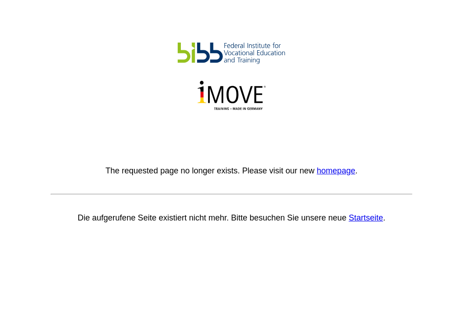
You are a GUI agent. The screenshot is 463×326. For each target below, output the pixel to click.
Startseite (366, 217)
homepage (336, 170)
